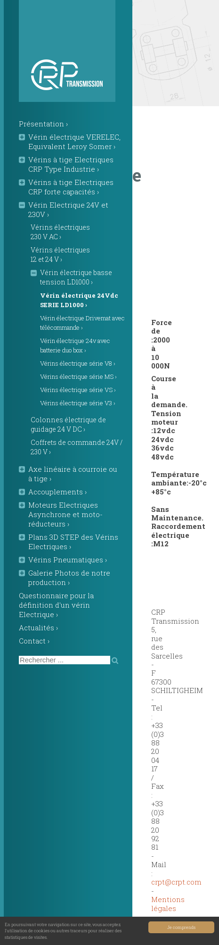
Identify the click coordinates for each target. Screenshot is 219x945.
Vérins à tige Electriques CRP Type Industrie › (71, 164)
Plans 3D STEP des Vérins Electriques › (73, 541)
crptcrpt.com (176, 881)
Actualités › (38, 627)
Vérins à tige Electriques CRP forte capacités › (71, 186)
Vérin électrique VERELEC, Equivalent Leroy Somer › (74, 141)
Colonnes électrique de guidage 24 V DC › (68, 424)
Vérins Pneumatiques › (67, 559)
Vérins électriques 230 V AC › (60, 232)
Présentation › (43, 123)
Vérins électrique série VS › (78, 389)
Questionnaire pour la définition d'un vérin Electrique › (56, 605)
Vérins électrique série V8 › (77, 363)
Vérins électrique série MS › (78, 376)
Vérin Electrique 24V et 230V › (68, 209)
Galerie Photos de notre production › (69, 577)
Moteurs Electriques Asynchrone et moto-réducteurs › (65, 514)
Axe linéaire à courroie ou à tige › (72, 473)
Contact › (34, 640)
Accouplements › (57, 491)
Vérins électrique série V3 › (77, 403)
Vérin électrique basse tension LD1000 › (76, 277)
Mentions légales (168, 903)
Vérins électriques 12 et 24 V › (60, 254)
